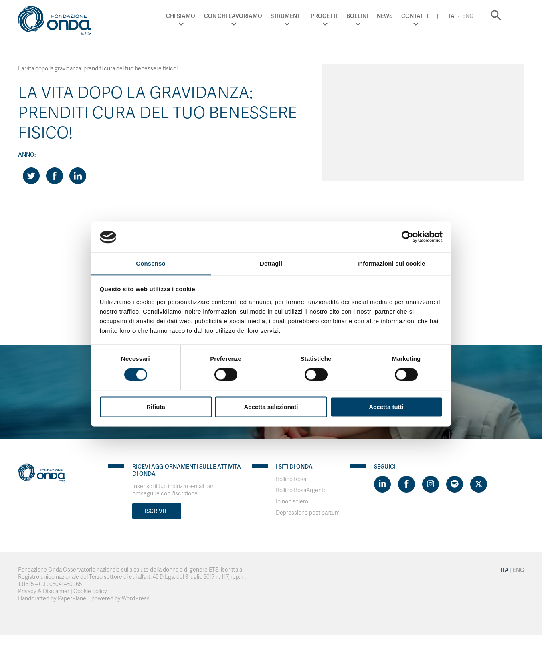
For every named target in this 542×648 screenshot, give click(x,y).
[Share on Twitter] (31, 176)
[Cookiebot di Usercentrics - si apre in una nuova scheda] (407, 237)
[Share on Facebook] (55, 176)
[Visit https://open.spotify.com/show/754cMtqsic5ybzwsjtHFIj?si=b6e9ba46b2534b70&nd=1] (455, 484)
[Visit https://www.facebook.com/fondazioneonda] (406, 484)
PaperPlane (72, 598)
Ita (463, 16)
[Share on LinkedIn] (78, 176)
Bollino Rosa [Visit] (291, 479)
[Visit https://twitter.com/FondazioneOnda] (479, 484)
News (398, 16)
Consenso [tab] (150, 263)
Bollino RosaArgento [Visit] (301, 490)
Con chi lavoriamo (246, 16)
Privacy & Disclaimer (43, 591)
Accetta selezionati (271, 407)
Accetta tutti (386, 407)
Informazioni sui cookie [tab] (391, 263)
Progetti (337, 16)
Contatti (428, 16)
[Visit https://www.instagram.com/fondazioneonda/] (431, 484)
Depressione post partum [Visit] (308, 512)
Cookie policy (90, 591)
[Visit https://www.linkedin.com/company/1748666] (382, 484)
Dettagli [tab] (271, 263)
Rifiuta (155, 407)
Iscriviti (157, 511)
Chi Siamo (193, 16)
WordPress (136, 598)
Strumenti (299, 16)
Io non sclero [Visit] (292, 501)
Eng (481, 16)
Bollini (370, 16)
